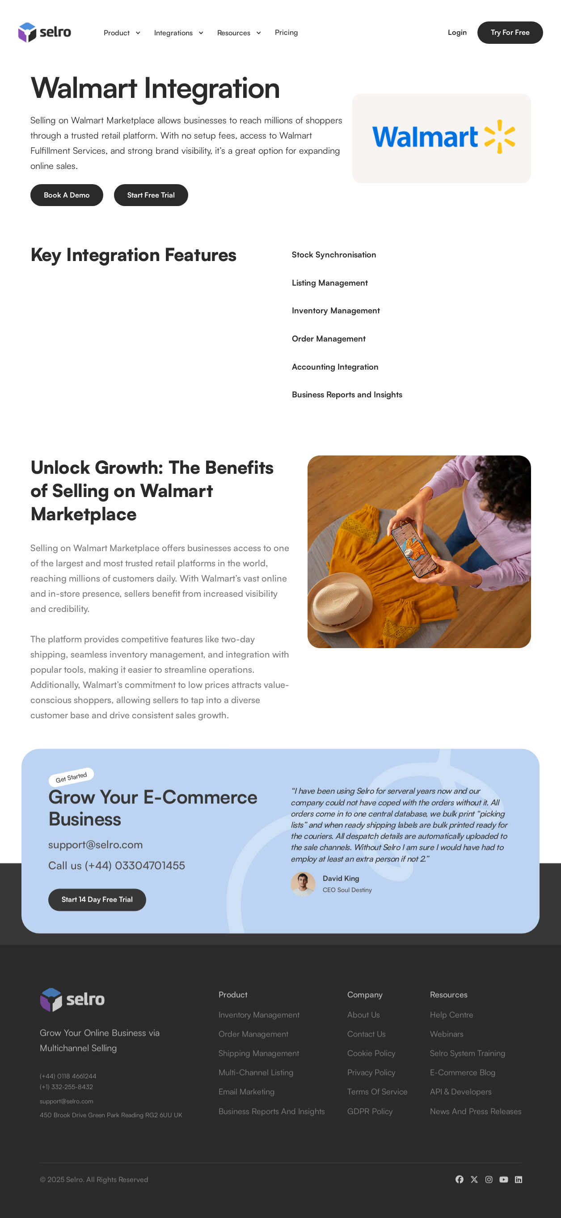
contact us (366, 1048)
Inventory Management (259, 1029)
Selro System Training (468, 1067)
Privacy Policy (371, 1087)
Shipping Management (259, 1067)
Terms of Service (377, 1106)
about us (363, 1029)
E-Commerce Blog (463, 1087)
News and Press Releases (476, 1125)
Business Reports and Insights (272, 1125)
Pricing (286, 32)
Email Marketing (247, 1106)
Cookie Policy (371, 1067)
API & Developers (461, 1106)
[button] (122, 32)
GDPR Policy (369, 1125)
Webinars (447, 1048)
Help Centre (451, 1029)
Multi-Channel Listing (256, 1087)
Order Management (253, 1048)
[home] (45, 32)
